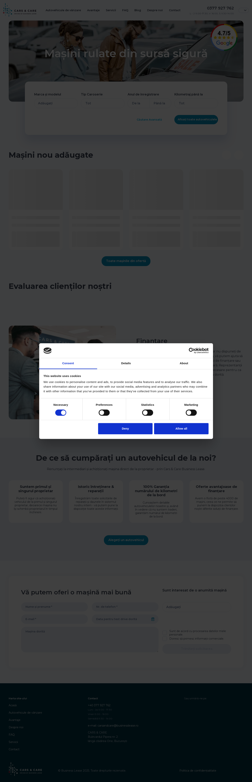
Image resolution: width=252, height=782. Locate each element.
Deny (125, 428)
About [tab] (184, 363)
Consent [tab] (68, 363)
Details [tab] (126, 363)
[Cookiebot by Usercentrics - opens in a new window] (192, 350)
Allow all (181, 428)
